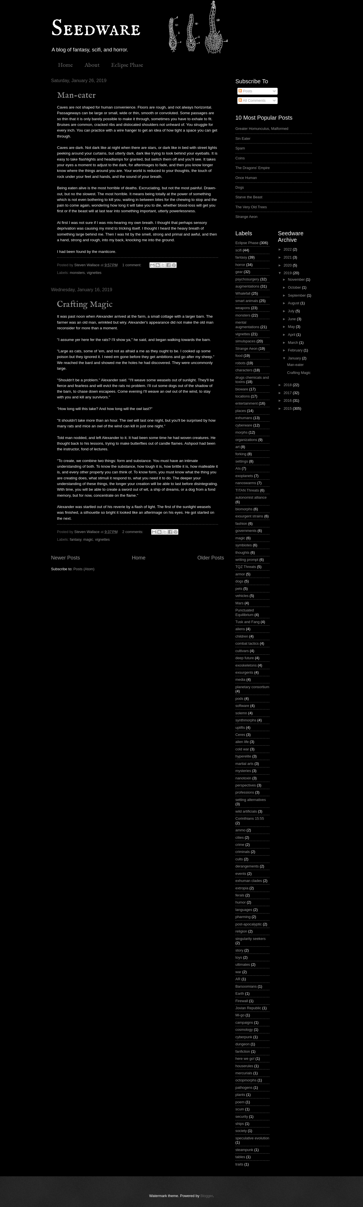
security (241, 1116)
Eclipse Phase (127, 65)
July (291, 311)
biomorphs (243, 509)
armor (240, 574)
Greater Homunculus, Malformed (261, 128)
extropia (241, 888)
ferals (239, 895)
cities (239, 837)
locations (242, 396)
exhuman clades (248, 881)
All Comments (252, 100)
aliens (240, 629)
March (293, 342)
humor (240, 902)
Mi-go (239, 1015)
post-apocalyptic (248, 924)
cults (239, 859)
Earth (239, 993)
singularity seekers (250, 939)
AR (237, 979)
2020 (288, 265)
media (240, 679)
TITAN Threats (247, 490)
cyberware (243, 425)
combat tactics (247, 643)
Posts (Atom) (83, 569)
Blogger (207, 1196)
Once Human (246, 178)
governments (245, 530)
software (242, 706)
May (292, 326)
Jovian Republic (248, 1008)
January (295, 358)
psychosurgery (247, 279)
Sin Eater (242, 138)
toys (238, 957)
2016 (288, 400)
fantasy (75, 539)
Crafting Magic (85, 304)
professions (244, 792)
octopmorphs (245, 1080)
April (292, 334)
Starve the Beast (248, 197)
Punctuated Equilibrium (244, 612)
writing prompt (246, 559)
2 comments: (133, 532)
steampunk (244, 1150)
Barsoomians (246, 986)
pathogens (243, 1087)
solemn (241, 713)
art (237, 447)
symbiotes (243, 545)
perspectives (245, 785)
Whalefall (242, 293)
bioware (241, 389)
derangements (247, 866)
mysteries (243, 771)
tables (240, 1157)
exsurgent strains (249, 516)
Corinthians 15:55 (249, 818)
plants (240, 1094)
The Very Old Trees (251, 207)
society (241, 1131)
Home (65, 65)
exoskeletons (246, 665)
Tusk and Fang (247, 622)
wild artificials (246, 811)
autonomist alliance (251, 497)
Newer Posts (65, 558)
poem (239, 1102)
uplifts (240, 727)
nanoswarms (245, 483)
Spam (240, 148)
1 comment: (132, 265)
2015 (288, 408)
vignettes (94, 272)
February (295, 350)
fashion (241, 523)
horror (240, 265)
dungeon (242, 1044)
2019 (288, 273)
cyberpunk (243, 1037)
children (241, 636)
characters (243, 370)
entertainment (246, 403)
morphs (241, 432)
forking (240, 454)
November (297, 279)
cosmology (244, 1029)
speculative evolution (252, 1138)
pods (239, 698)
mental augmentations (247, 324)
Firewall (241, 1001)
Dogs (239, 187)
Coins (240, 158)
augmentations (247, 286)
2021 (288, 257)
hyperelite (243, 756)
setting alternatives (250, 800)
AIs (238, 468)
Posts (245, 91)
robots (240, 363)
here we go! (244, 1058)
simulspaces (245, 341)
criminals (242, 852)
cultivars (242, 651)
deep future (244, 658)
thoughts (242, 552)
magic (88, 539)
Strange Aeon (246, 217)
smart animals (246, 301)
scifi (238, 250)
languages (243, 910)
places (240, 411)
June (292, 319)
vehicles (242, 596)
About (92, 65)
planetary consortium (252, 687)
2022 (288, 249)
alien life (242, 742)
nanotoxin (243, 778)
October (295, 287)
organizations (246, 440)
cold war (242, 749)
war (238, 972)
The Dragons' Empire (252, 168)
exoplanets (244, 476)
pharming (243, 917)
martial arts (244, 763)
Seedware (96, 29)
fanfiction (242, 1051)
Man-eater (76, 95)
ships (239, 1123)
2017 (288, 393)
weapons (242, 308)
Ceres (240, 734)
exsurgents (244, 672)
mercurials (243, 1073)
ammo (240, 830)
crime (239, 844)
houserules (244, 1066)
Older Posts (210, 558)
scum (239, 1109)
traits (239, 1164)
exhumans (243, 418)
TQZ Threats (245, 567)
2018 (288, 385)
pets (238, 588)
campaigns (244, 1022)
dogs (239, 581)
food (238, 355)
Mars (239, 603)
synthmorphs (245, 720)
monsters (77, 272)
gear (239, 272)
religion (241, 931)
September (297, 295)
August (294, 303)
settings (241, 461)
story (239, 950)
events (240, 873)
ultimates (242, 964)
